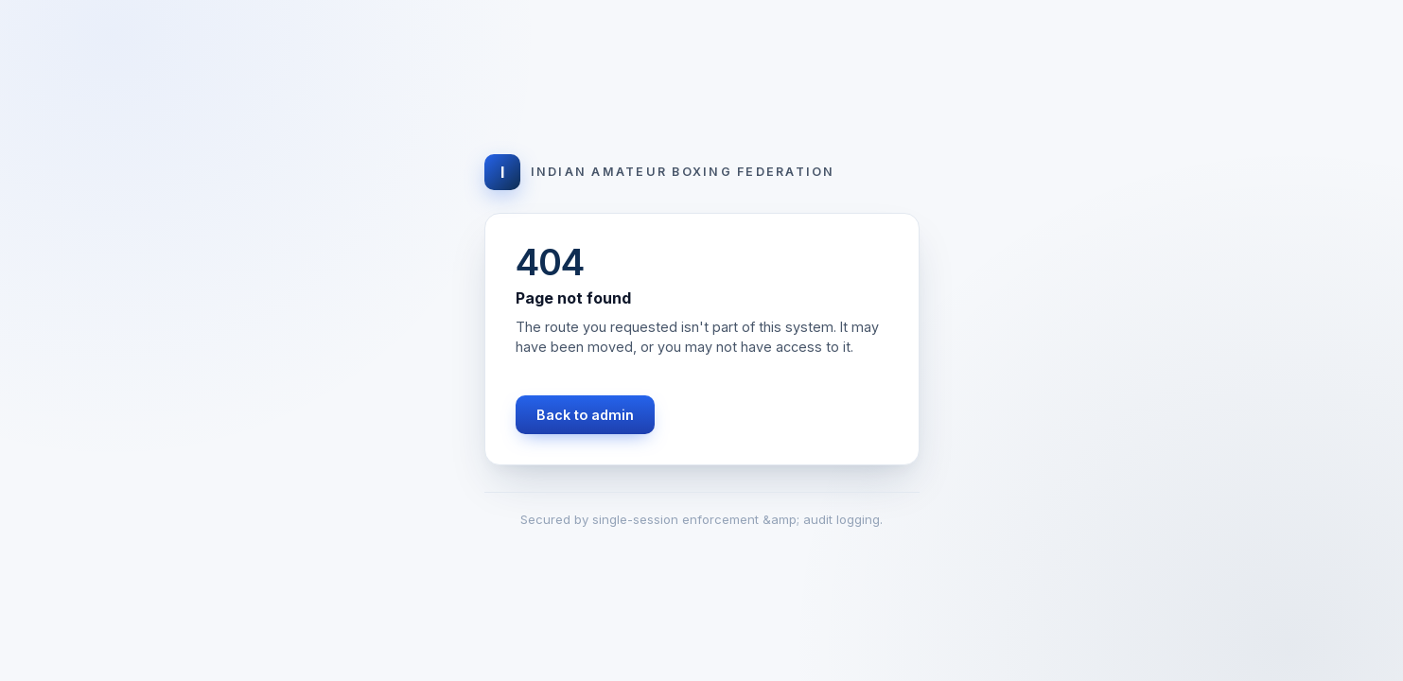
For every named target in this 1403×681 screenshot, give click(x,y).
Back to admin (585, 415)
